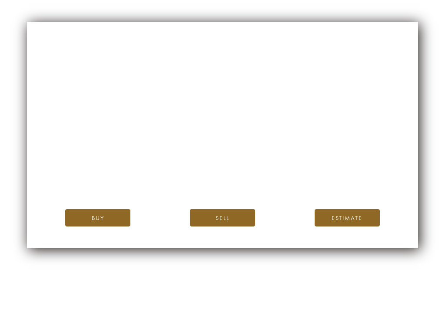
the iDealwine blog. (258, 172)
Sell (222, 218)
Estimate (347, 218)
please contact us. (301, 182)
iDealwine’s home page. (301, 162)
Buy (98, 218)
